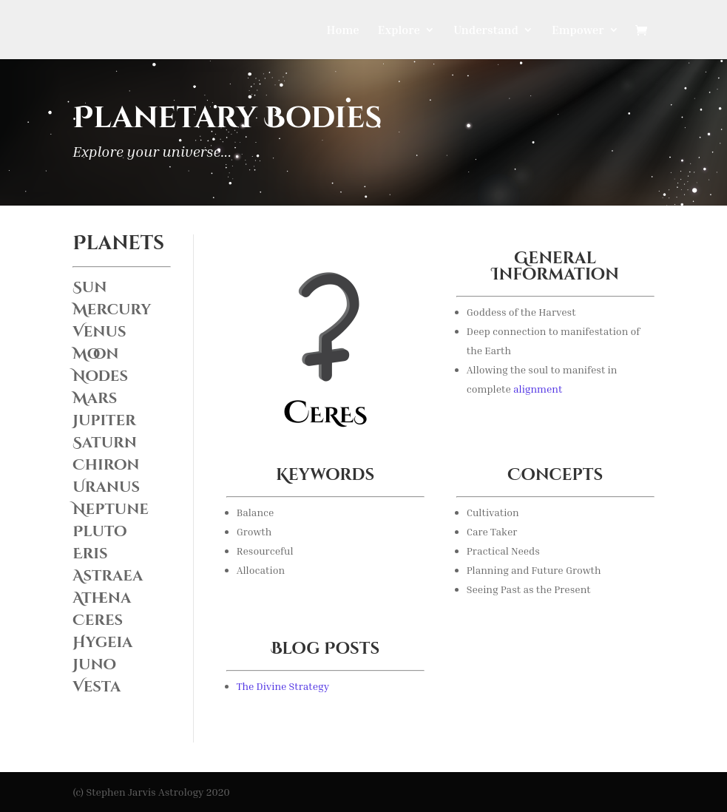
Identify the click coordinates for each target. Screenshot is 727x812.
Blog (295, 649)
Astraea (107, 576)
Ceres (97, 620)
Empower (578, 30)
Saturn (104, 443)
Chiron (105, 465)
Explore (399, 30)
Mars (94, 398)
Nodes (100, 376)
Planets (118, 244)
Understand (485, 30)
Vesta (96, 687)
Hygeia (102, 642)
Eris (89, 554)
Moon (95, 354)
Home (343, 30)
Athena (101, 598)
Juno (94, 664)
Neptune (110, 509)
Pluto (99, 531)
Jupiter (104, 420)
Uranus (106, 487)
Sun (89, 287)
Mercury (111, 309)
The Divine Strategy (283, 686)
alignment (537, 388)
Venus (99, 332)
